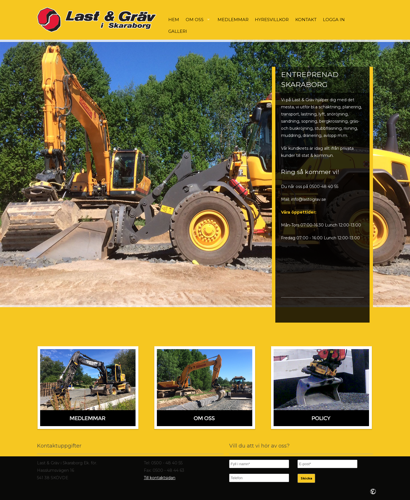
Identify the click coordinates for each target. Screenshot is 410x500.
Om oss (195, 19)
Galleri (177, 31)
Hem (173, 19)
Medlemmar (233, 19)
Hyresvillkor (272, 19)
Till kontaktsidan (159, 477)
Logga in (334, 19)
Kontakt (306, 19)
